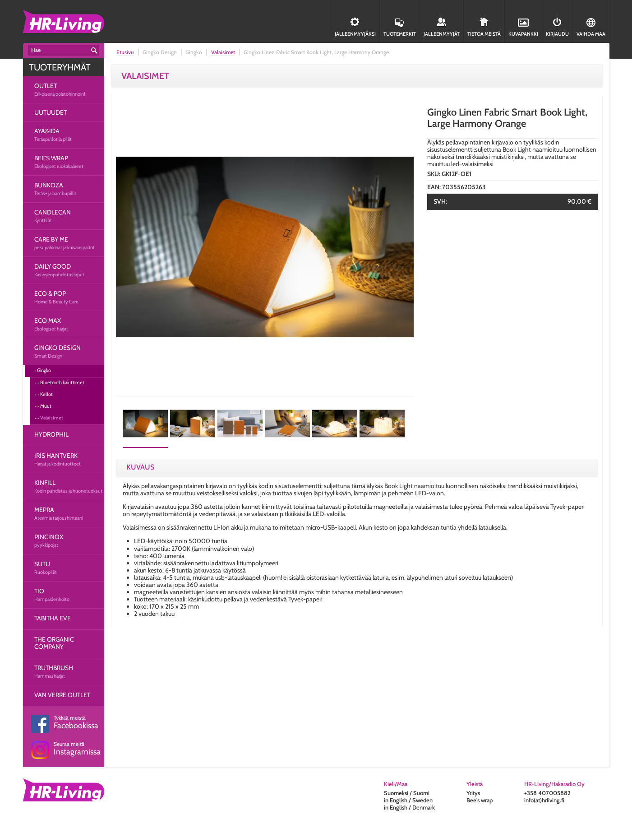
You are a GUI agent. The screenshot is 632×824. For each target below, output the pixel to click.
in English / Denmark (409, 807)
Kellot (46, 394)
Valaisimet (51, 417)
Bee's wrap (479, 800)
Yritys (473, 792)
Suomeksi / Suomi (406, 792)
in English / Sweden (408, 800)
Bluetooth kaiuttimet (62, 382)
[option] (265, 247)
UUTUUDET (50, 112)
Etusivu (125, 52)
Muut (45, 406)
